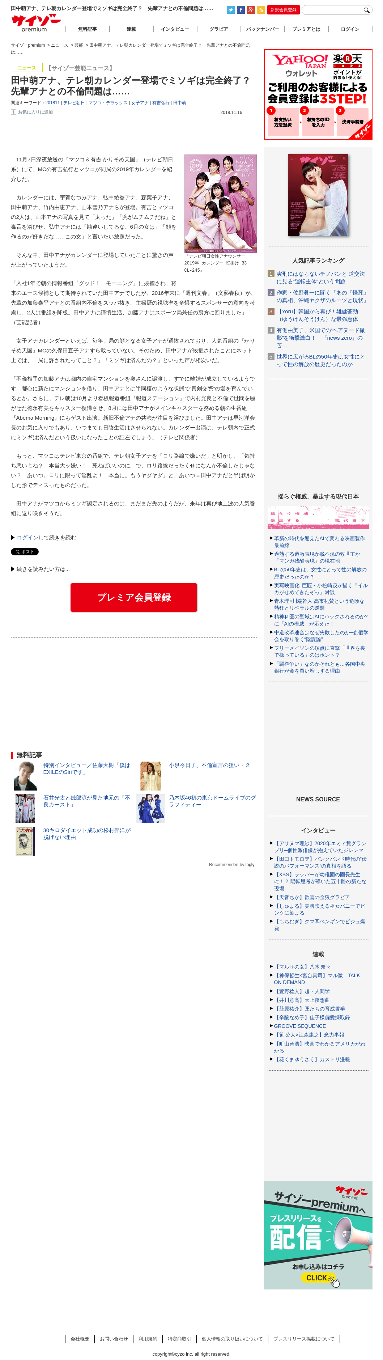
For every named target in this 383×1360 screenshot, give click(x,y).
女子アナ (140, 102)
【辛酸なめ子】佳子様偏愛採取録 (312, 1017)
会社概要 (80, 1339)
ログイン (27, 537)
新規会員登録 (284, 9)
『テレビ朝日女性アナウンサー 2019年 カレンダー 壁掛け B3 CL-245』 (215, 264)
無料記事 (87, 29)
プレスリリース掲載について (304, 1339)
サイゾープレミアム (36, 23)
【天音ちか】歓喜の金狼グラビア (312, 897)
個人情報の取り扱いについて (232, 1339)
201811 (53, 102)
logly (250, 864)
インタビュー (175, 29)
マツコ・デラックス (108, 102)
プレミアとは (306, 29)
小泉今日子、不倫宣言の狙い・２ (209, 765)
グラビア (218, 29)
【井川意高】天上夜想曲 (302, 1000)
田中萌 (179, 102)
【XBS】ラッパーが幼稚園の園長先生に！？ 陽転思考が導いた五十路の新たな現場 (320, 881)
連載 (131, 29)
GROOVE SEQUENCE (300, 1026)
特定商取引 (179, 1339)
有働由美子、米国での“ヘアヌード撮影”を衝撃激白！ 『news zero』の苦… (321, 337)
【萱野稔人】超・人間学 (302, 991)
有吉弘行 (161, 102)
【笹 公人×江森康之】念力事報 (309, 1035)
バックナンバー (262, 29)
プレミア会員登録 (134, 597)
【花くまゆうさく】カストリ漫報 (312, 1059)
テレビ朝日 (74, 102)
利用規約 (148, 1339)
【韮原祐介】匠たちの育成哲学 (309, 1009)
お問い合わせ (114, 1339)
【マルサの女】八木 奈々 (302, 967)
